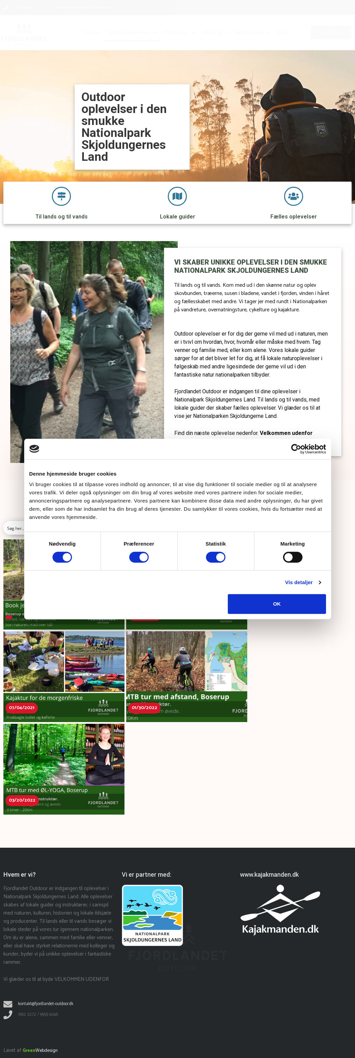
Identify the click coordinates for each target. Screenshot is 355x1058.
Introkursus (179, 33)
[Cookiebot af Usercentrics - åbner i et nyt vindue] (296, 449)
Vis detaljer (299, 582)
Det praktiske (252, 33)
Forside (92, 32)
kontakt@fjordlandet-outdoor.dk (48, 1004)
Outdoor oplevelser (131, 33)
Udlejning (215, 33)
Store (283, 32)
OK (277, 604)
